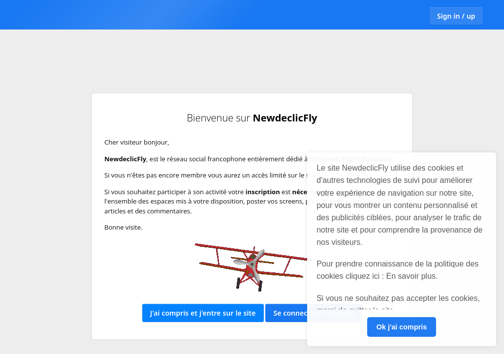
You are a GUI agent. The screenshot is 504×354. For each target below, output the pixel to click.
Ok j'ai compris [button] (402, 327)
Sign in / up (456, 16)
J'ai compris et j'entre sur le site (202, 313)
